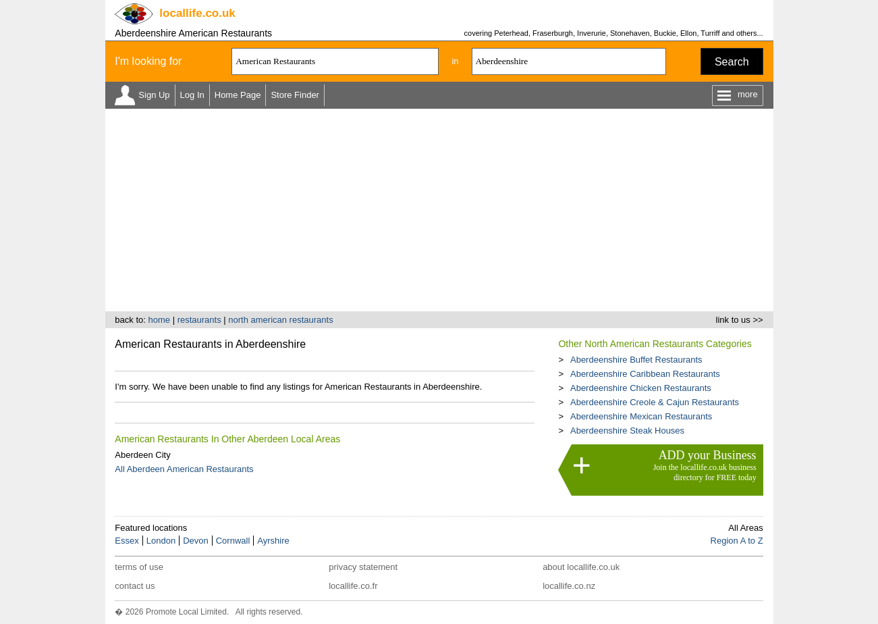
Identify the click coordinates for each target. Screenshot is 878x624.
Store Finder (295, 95)
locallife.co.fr (353, 586)
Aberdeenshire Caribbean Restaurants (645, 374)
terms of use (139, 567)
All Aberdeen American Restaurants (184, 469)
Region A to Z (737, 541)
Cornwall (233, 541)
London (160, 541)
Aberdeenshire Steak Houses (627, 430)
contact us (135, 586)
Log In (192, 95)
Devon (196, 541)
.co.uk (197, 13)
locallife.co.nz (569, 586)
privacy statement (363, 567)
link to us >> (739, 320)
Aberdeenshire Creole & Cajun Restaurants (654, 402)
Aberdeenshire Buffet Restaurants (636, 360)
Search (732, 62)
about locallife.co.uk (581, 567)
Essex (126, 541)
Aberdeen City (142, 455)
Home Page (238, 95)
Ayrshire (273, 541)
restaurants (199, 320)
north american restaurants (280, 320)
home (159, 320)
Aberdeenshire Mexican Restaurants (641, 416)
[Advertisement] (439, 210)
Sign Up (153, 95)
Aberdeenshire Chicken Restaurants (640, 388)
